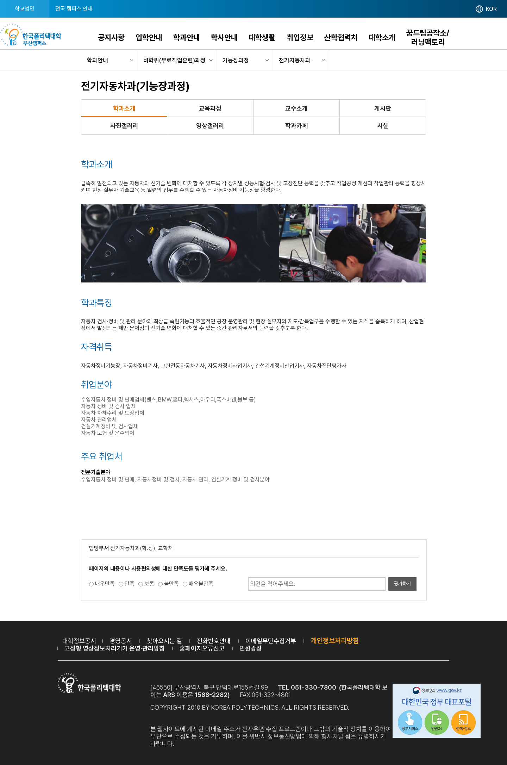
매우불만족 (201, 583)
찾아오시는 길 (164, 641)
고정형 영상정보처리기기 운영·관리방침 (114, 648)
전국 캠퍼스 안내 (74, 8)
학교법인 (25, 8)
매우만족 (105, 583)
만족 (129, 583)
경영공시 (120, 641)
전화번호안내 (214, 641)
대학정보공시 (79, 641)
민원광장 (250, 648)
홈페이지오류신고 (202, 648)
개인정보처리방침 (335, 640)
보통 (149, 583)
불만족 (171, 583)
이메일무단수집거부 (270, 641)
